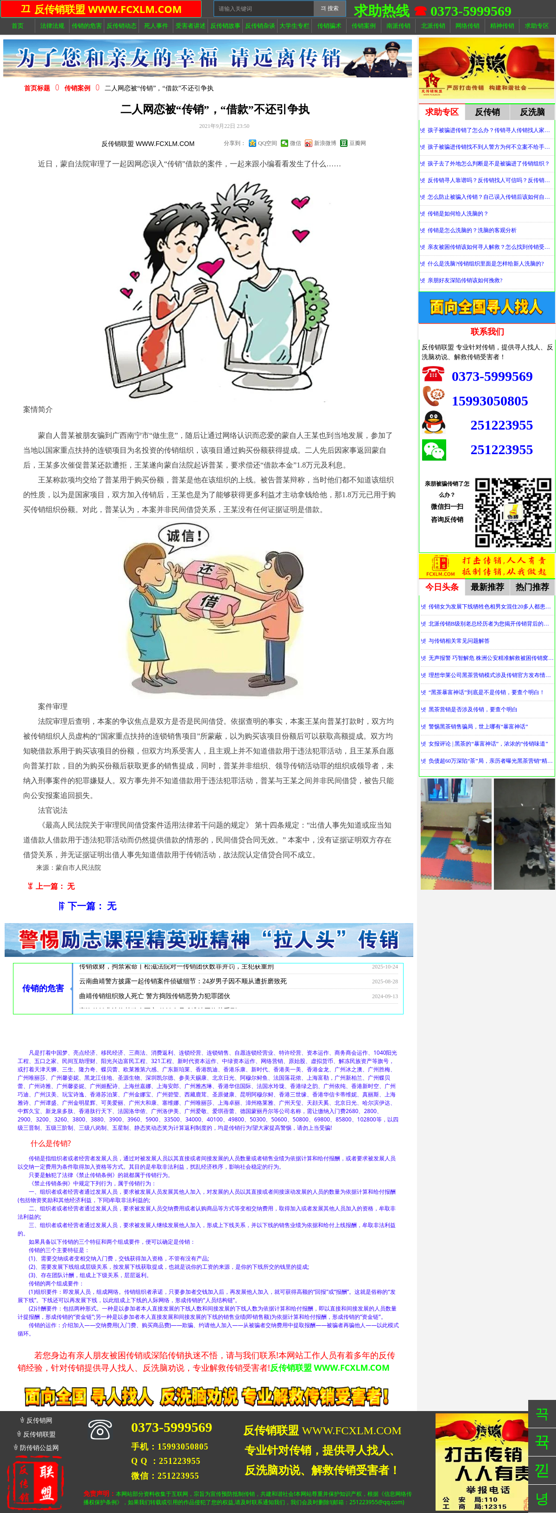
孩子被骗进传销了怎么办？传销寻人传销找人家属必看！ (491, 130)
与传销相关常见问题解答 (459, 641)
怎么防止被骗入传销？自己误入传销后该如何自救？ (491, 197)
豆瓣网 (357, 143)
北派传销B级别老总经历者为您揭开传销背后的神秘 (491, 623)
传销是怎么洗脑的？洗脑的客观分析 (472, 230)
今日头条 (442, 587)
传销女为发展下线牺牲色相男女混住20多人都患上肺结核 (491, 606)
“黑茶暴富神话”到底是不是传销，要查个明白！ (487, 692)
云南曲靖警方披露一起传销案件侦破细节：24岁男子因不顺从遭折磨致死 (183, 985)
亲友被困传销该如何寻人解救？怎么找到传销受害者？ (491, 247)
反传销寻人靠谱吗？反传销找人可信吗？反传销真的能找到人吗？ (491, 180)
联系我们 (487, 331)
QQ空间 (267, 143)
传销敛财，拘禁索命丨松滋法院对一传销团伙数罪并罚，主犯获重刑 (176, 970)
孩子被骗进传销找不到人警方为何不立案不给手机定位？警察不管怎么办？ (491, 147)
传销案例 (77, 88)
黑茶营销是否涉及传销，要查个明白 (473, 709)
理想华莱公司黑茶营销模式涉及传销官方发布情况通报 (491, 675)
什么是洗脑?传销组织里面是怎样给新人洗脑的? (486, 263)
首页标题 (37, 88)
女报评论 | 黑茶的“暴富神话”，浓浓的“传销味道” (488, 744)
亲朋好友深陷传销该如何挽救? (465, 280)
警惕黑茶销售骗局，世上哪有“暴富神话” (478, 726)
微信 (295, 143)
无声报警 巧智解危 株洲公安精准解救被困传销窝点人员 (491, 658)
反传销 (487, 112)
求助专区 (442, 112)
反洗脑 (532, 112)
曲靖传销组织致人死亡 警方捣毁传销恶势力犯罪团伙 (154, 1000)
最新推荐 (487, 587)
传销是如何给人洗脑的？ (458, 213)
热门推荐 (532, 587)
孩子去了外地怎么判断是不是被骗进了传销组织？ (489, 163)
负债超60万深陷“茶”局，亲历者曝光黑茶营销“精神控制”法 (491, 761)
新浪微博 (325, 143)
